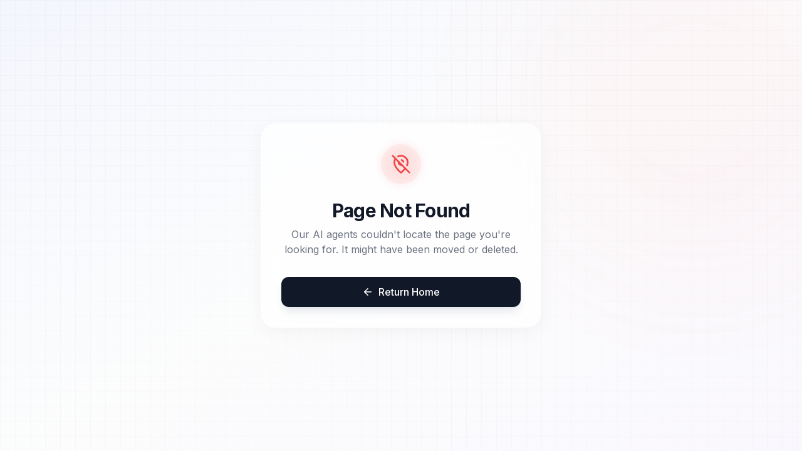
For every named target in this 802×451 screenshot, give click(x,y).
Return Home (401, 292)
